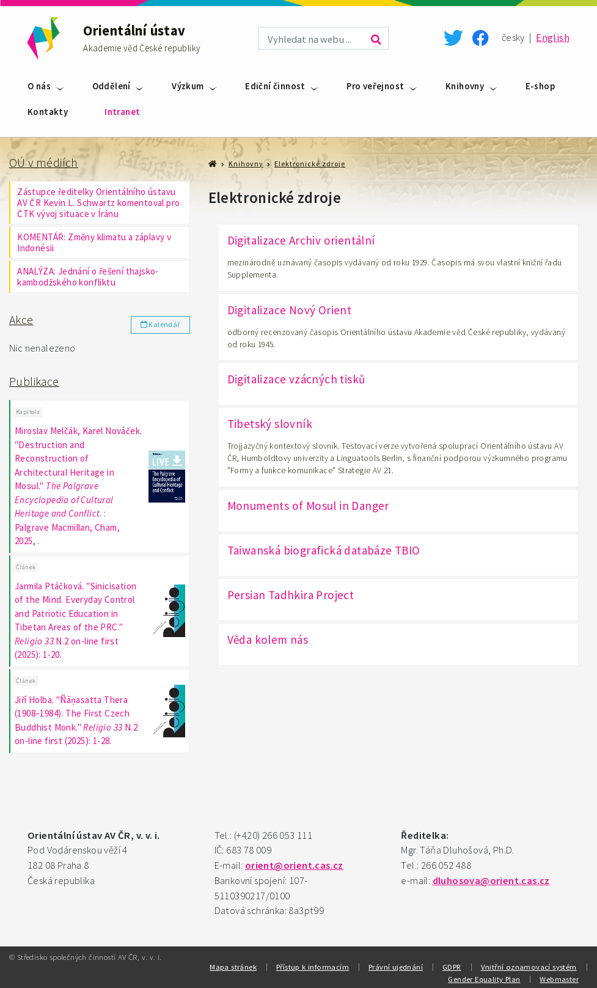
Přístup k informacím (312, 965)
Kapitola (28, 411)
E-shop (540, 86)
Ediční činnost (275, 86)
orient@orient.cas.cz (294, 863)
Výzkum (187, 86)
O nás (39, 86)
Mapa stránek (233, 965)
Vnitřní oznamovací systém (529, 965)
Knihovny (464, 86)
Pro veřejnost (375, 86)
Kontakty (47, 111)
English (553, 37)
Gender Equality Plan (484, 977)
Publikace (34, 381)
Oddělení (111, 86)
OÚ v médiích (43, 162)
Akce (21, 319)
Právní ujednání (395, 965)
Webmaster (559, 977)
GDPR (451, 965)
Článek (25, 566)
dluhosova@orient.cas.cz (491, 878)
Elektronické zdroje (309, 163)
